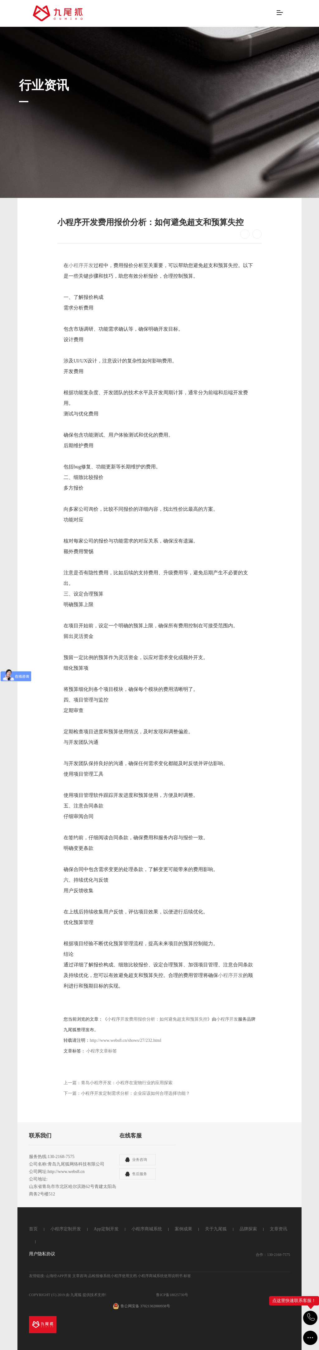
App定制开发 (106, 1229)
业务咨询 (139, 1159)
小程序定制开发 (65, 1229)
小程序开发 (81, 265)
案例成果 (183, 1229)
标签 (187, 1276)
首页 (33, 1229)
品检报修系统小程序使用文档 (112, 1276)
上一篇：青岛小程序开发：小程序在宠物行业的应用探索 (118, 1082)
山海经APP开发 (58, 1276)
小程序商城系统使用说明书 (160, 1276)
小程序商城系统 (146, 1229)
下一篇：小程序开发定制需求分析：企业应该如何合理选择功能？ (127, 1093)
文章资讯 (278, 1229)
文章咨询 (79, 1276)
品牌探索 (248, 1229)
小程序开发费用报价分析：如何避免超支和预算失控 (157, 1019)
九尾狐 (76, 1295)
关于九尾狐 (216, 1229)
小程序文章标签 (101, 1051)
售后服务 (139, 1174)
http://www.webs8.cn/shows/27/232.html (125, 1040)
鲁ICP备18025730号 (172, 1295)
